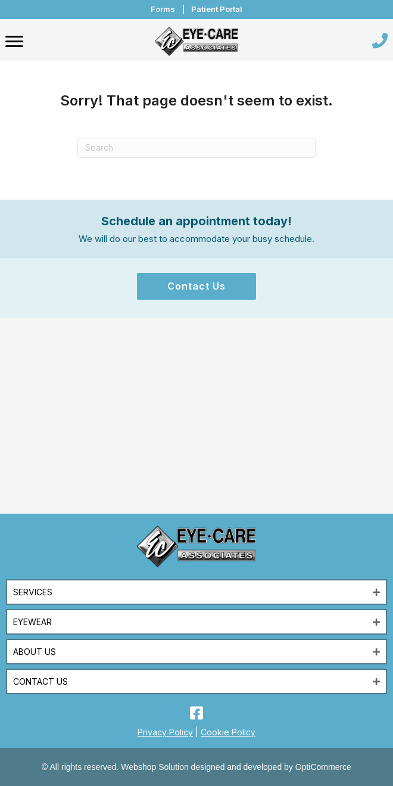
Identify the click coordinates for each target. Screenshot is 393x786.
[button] (196, 286)
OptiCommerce (323, 767)
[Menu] (14, 42)
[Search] (196, 148)
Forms (163, 9)
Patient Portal (216, 9)
